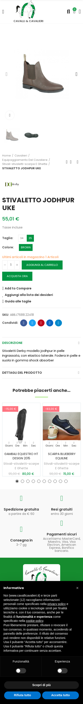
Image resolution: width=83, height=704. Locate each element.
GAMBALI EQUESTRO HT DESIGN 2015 (21, 456)
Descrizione (12, 343)
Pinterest (41, 322)
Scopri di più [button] (41, 685)
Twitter (32, 322)
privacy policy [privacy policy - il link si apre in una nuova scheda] (56, 604)
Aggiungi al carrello (42, 265)
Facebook (24, 322)
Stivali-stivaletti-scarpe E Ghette (21, 465)
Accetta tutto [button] (60, 695)
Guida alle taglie (18, 301)
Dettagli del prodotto (22, 372)
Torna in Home (72, 162)
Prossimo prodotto (77, 162)
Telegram (58, 322)
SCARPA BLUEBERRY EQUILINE (62, 456)
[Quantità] (11, 265)
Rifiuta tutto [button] (22, 695)
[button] (6, 74)
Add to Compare (18, 288)
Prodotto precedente (66, 162)
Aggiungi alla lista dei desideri (29, 295)
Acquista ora (17, 276)
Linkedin (50, 322)
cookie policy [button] (34, 621)
